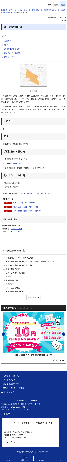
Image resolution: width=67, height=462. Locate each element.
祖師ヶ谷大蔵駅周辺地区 (15, 272)
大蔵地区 (9, 276)
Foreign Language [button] (56, 4)
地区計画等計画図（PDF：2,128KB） (27, 211)
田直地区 (9, 284)
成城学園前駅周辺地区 (14, 291)
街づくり (39, 10)
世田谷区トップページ (8, 10)
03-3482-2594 (15, 163)
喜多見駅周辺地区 (13, 269)
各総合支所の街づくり (51, 10)
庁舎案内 (6, 414)
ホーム (8, 460)
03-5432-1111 (14, 406)
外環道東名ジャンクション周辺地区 (20, 257)
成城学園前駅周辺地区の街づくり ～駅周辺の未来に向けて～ (30, 261)
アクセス (58, 460)
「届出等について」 (33, 193)
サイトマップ (8, 392)
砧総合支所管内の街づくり (19, 250)
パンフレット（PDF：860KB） (25, 202)
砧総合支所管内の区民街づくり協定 (20, 265)
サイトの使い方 (9, 380)
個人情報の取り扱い (11, 384)
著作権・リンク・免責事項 (13, 388)
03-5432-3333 (17, 434)
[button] (50, 4)
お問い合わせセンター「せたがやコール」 (34, 422)
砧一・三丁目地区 (13, 288)
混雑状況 (41, 460)
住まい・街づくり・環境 (26, 10)
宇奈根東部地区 (12, 280)
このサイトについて (11, 376)
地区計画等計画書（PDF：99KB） (26, 207)
